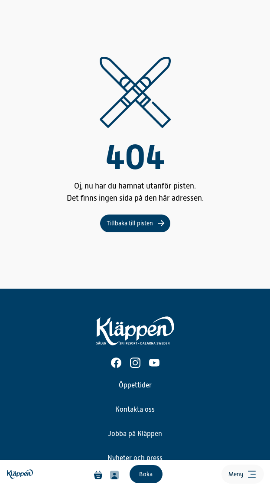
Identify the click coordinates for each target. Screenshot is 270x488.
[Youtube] (154, 363)
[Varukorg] (98, 474)
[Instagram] (135, 363)
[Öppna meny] (242, 474)
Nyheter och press (135, 458)
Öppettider (135, 385)
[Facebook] (116, 363)
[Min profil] (114, 474)
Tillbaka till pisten (130, 223)
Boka (146, 474)
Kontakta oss (135, 409)
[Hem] (21, 474)
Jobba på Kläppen (135, 434)
